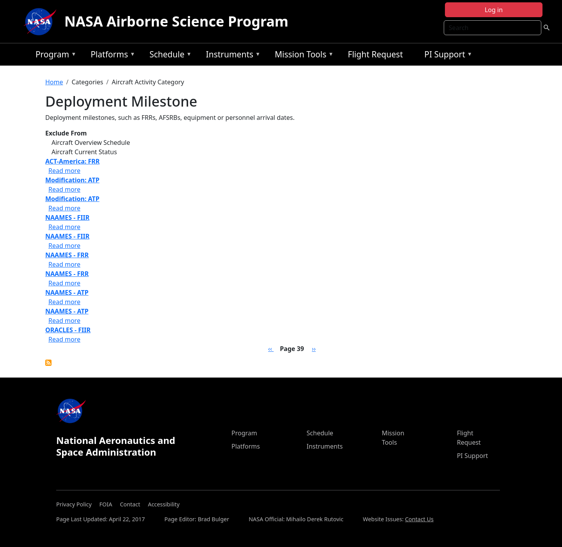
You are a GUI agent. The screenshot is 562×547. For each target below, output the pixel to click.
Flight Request (375, 54)
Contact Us (419, 519)
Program (54, 55)
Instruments (231, 55)
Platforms (111, 55)
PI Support (446, 55)
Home (54, 82)
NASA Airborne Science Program (176, 21)
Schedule (169, 55)
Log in (494, 9)
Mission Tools (302, 55)
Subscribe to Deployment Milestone (48, 363)
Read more (64, 170)
